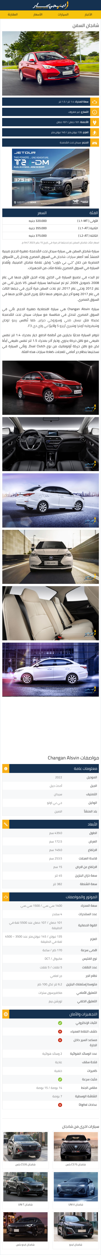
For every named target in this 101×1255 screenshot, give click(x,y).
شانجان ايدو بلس (25, 1244)
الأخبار (88, 14)
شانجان (67, 1126)
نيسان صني (72, 320)
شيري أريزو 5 (65, 326)
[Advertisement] (50, 726)
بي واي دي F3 (38, 326)
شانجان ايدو (75, 1244)
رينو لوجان (9, 320)
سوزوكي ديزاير (49, 320)
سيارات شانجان (65, 257)
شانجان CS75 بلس (76, 1164)
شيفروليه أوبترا (87, 326)
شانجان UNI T (25, 1204)
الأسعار (37, 14)
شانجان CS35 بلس (25, 1164)
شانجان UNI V (75, 1204)
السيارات (63, 14)
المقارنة (13, 14)
